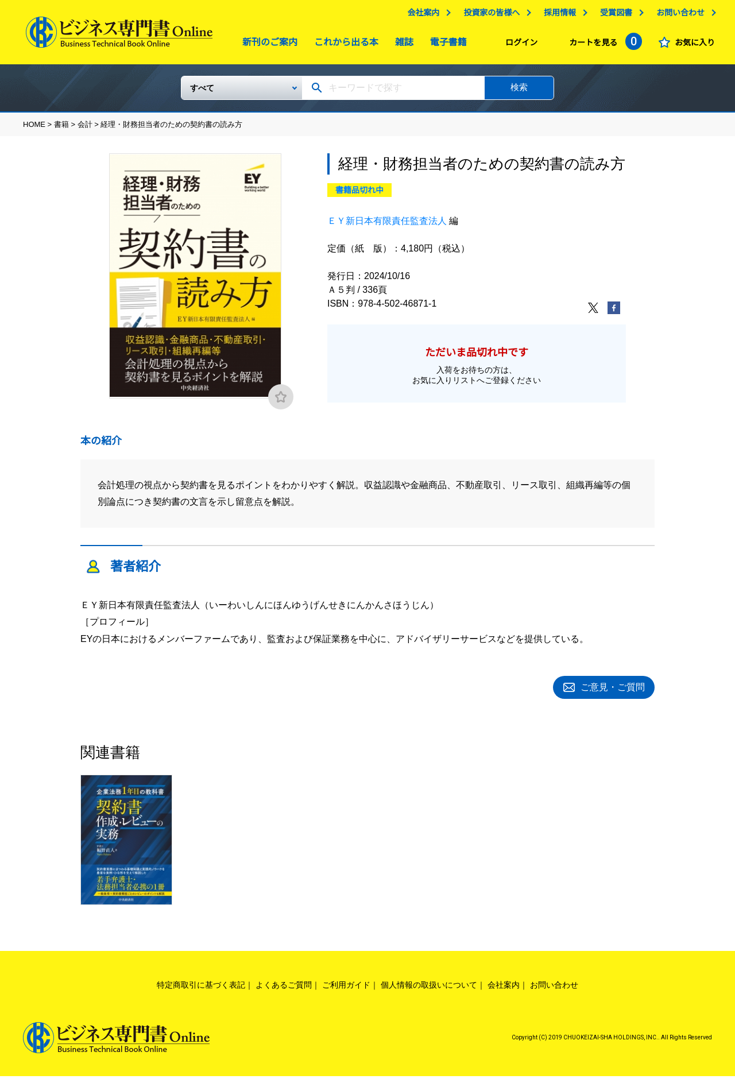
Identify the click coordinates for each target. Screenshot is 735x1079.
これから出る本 (343, 45)
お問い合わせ (677, 15)
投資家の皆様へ (489, 15)
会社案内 (420, 15)
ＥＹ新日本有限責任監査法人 (387, 225)
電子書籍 (445, 45)
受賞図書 (613, 15)
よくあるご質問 (284, 987)
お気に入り (692, 45)
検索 (519, 91)
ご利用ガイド (346, 987)
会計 (85, 129)
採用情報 (557, 15)
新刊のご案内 (267, 45)
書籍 (61, 129)
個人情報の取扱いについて (429, 987)
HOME (34, 129)
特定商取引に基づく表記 (201, 987)
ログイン (518, 45)
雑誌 (401, 45)
